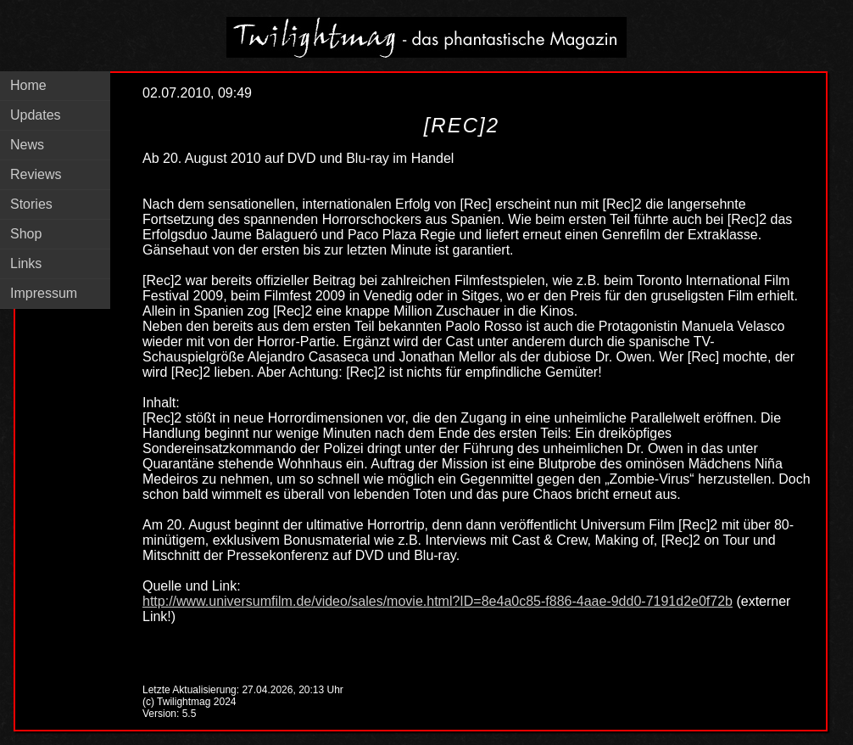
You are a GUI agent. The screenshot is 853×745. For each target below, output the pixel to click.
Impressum (43, 293)
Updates (35, 115)
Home (28, 85)
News (27, 144)
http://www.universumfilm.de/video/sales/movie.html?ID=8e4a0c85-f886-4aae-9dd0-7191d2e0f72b (437, 601)
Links (26, 263)
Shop (26, 234)
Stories (31, 204)
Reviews (35, 174)
